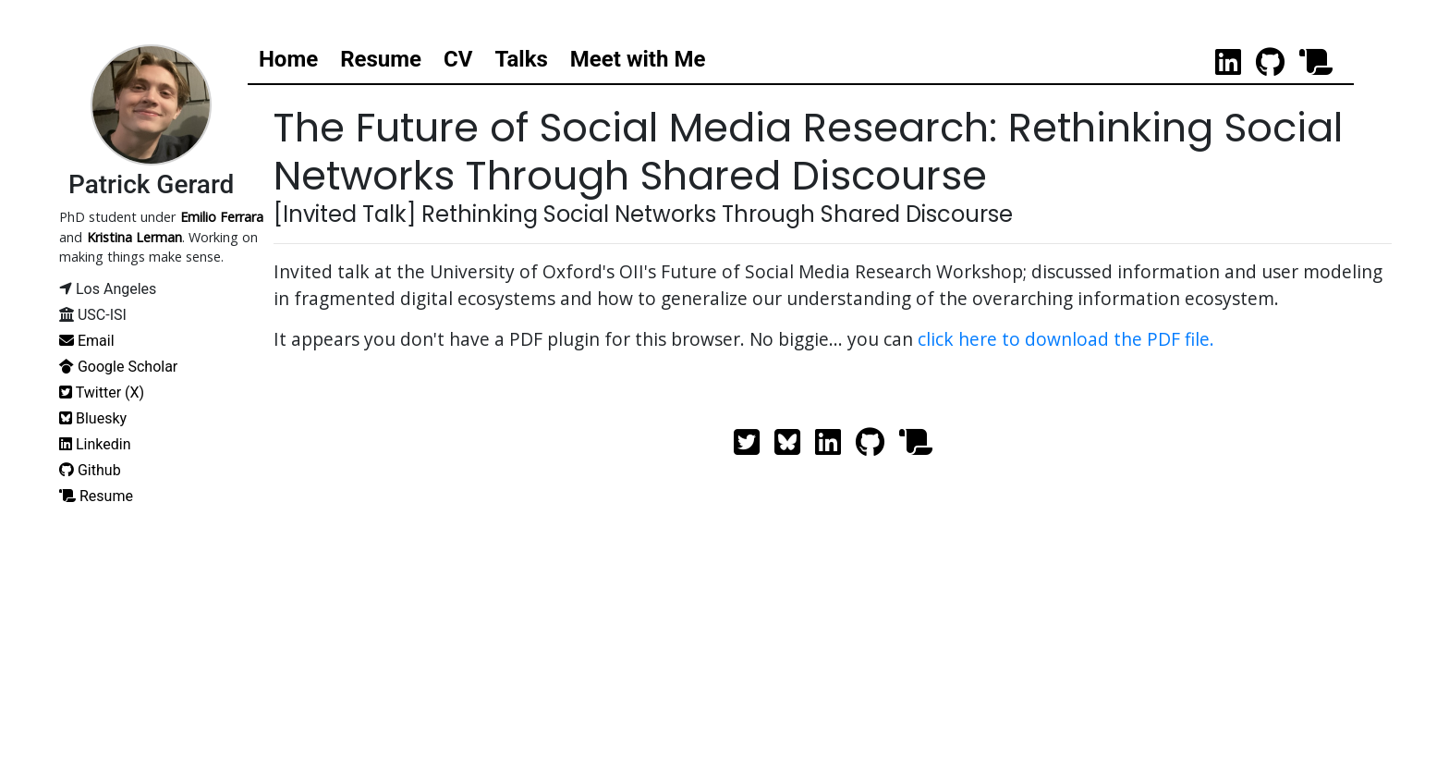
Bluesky (93, 418)
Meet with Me (638, 59)
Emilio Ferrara (221, 217)
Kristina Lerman (134, 237)
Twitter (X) (101, 392)
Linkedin (95, 444)
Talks (520, 59)
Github (90, 470)
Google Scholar (118, 366)
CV (458, 59)
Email (87, 340)
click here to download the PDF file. (1067, 337)
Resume (380, 59)
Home (288, 59)
